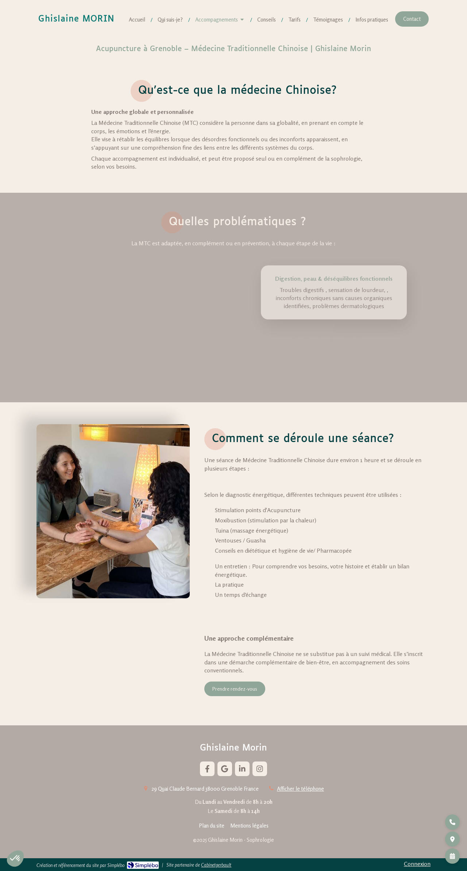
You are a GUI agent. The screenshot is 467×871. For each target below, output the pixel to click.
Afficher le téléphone (300, 788)
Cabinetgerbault (216, 865)
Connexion (417, 863)
